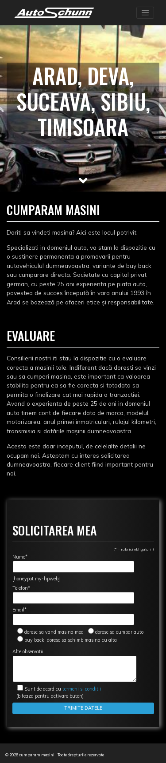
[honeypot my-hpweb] (36, 578)
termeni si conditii (62, 689)
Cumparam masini (53, 209)
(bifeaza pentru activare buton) (56, 692)
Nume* (73, 563)
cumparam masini (36, 754)
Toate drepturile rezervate (81, 754)
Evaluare (31, 335)
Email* (73, 616)
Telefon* (73, 594)
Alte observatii (74, 665)
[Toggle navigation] (145, 13)
